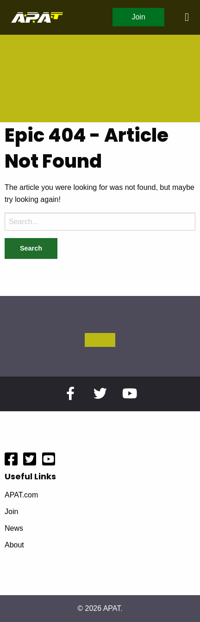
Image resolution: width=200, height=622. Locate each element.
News (14, 528)
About (14, 545)
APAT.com (21, 495)
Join (138, 17)
